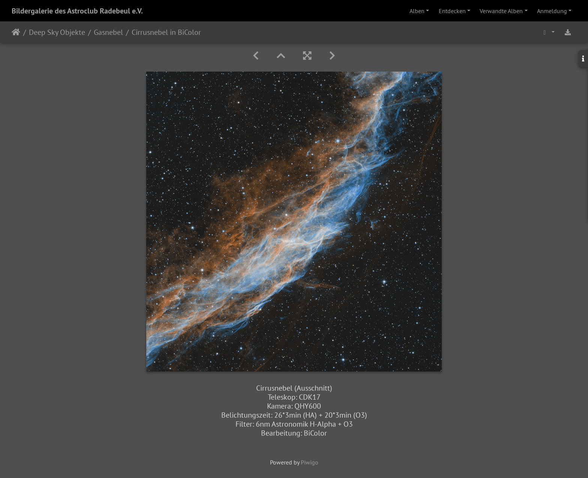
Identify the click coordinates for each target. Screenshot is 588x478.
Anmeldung (552, 11)
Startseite (16, 32)
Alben (417, 11)
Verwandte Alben (501, 11)
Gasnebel (108, 32)
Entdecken (452, 11)
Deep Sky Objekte (57, 32)
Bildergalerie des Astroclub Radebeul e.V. (77, 11)
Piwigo (309, 462)
